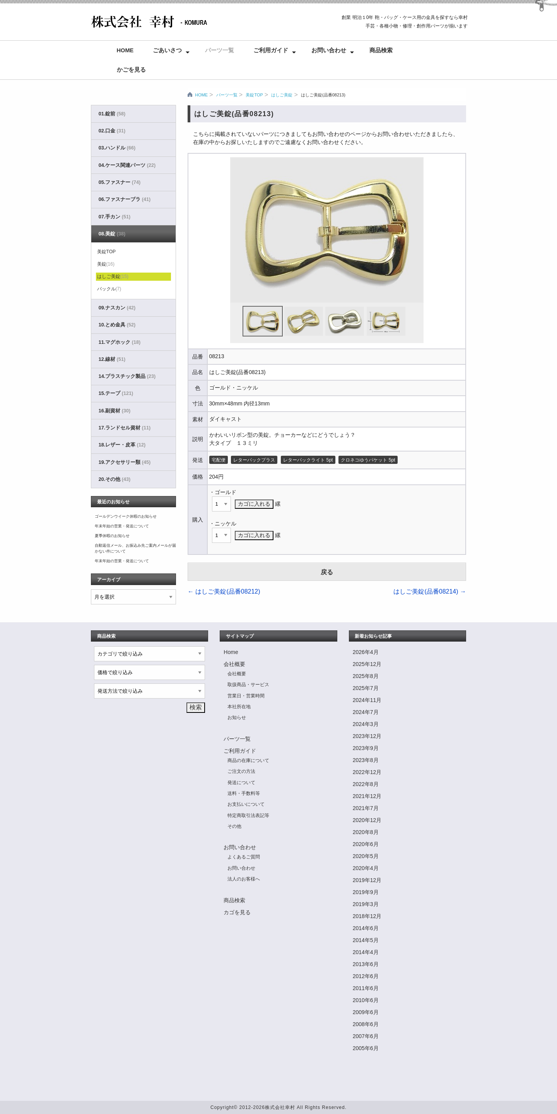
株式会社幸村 (280, 1107)
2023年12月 (367, 736)
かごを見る (131, 70)
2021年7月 (366, 808)
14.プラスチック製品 (127, 376)
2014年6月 (366, 928)
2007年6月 (366, 1036)
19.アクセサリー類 (124, 462)
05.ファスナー (119, 182)
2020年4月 (366, 868)
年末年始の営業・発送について (122, 526)
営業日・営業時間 (246, 696)
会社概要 (234, 664)
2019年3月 (366, 904)
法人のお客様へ (243, 879)
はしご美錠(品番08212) (224, 591)
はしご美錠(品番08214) (429, 591)
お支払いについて (246, 804)
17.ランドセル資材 (124, 428)
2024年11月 (367, 700)
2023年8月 (366, 760)
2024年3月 (366, 724)
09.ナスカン (117, 308)
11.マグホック (119, 342)
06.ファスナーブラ (124, 199)
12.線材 (112, 359)
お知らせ (236, 717)
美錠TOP (254, 95)
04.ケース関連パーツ (127, 165)
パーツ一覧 (219, 50)
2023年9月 (366, 748)
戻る (327, 572)
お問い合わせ (328, 50)
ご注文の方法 (241, 771)
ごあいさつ (167, 50)
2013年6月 (366, 964)
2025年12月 (367, 664)
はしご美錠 (281, 95)
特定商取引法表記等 (248, 815)
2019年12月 (367, 880)
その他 (234, 826)
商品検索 (381, 50)
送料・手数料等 (243, 793)
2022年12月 (367, 772)
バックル (109, 289)
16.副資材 (114, 411)
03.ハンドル (117, 148)
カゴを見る (237, 912)
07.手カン (114, 217)
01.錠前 (112, 114)
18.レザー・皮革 (122, 445)
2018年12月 (367, 916)
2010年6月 (366, 1000)
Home (125, 50)
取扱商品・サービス (248, 684)
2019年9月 (366, 892)
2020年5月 (366, 856)
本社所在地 (239, 706)
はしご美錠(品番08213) (323, 95)
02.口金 (112, 131)
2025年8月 (366, 676)
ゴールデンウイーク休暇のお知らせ (126, 516)
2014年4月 (366, 952)
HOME (201, 95)
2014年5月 (366, 940)
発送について (241, 782)
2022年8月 (366, 784)
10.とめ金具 (117, 325)
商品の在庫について (248, 760)
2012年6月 (366, 976)
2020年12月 (367, 820)
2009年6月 (366, 1012)
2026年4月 (366, 652)
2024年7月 (366, 712)
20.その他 (114, 479)
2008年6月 (366, 1024)
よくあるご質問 (243, 857)
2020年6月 (366, 844)
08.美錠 (112, 234)
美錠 (105, 264)
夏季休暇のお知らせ (112, 536)
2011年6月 (366, 988)
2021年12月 (367, 796)
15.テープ (116, 393)
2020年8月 (366, 832)
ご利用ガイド (270, 50)
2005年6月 (366, 1048)
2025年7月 (366, 688)
